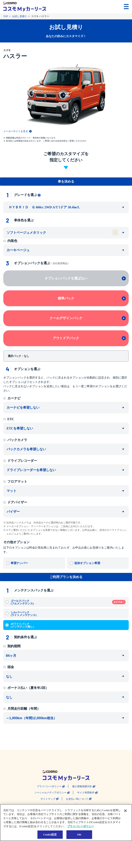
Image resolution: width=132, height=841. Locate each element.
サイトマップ (48, 799)
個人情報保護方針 (82, 786)
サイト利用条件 (85, 792)
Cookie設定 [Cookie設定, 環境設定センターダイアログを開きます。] (50, 834)
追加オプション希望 (87, 563)
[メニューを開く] (126, 7)
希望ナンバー (19, 563)
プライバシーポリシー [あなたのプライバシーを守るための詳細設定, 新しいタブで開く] (80, 826)
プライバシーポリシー (49, 786)
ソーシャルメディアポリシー (50, 792)
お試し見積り (19, 16)
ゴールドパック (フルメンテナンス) (68, 602)
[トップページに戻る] (24, 6)
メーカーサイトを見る (15, 131)
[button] (113, 6)
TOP (5, 16)
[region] (66, 822)
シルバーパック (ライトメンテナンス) (24, 614)
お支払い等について (77, 799)
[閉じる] (125, 810)
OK (79, 834)
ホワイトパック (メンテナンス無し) (22, 625)
